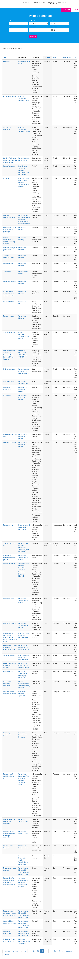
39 (38, 951)
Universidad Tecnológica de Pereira (23, 558)
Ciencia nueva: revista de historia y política (9, 558)
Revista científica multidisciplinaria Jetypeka (8, 776)
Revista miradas (8, 598)
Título (10, 20)
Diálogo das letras (9, 369)
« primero (7, 951)
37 (29, 951)
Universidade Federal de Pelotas (22, 397)
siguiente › (69, 951)
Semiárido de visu (9, 655)
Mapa (76, 10)
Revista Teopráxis (9, 166)
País (51, 20)
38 (34, 951)
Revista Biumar (8, 263)
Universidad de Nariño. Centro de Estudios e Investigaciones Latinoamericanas (24, 219)
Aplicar (33, 36)
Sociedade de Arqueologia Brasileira (22, 389)
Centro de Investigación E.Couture (22, 735)
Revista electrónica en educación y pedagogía (9, 229)
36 (25, 951)
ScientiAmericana (9, 381)
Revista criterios (8, 316)
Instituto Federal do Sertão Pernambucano (23, 635)
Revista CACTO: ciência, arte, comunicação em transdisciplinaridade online (10, 637)
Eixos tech (6, 178)
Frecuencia (53, 27)
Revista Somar (8, 525)
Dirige (76, 57)
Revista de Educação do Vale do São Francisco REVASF (10, 647)
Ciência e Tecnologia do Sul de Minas (24, 184)
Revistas (26, 2)
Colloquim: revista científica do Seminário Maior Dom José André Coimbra (9, 355)
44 (59, 951)
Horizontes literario (9, 282)
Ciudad (11, 27)
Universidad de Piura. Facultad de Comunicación (24, 933)
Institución (32, 27)
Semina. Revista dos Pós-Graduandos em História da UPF (10, 160)
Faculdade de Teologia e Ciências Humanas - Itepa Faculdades (23, 170)
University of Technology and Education (23, 550)
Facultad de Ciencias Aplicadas (22, 694)
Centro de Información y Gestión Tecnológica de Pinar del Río (23, 860)
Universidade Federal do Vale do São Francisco (23, 647)
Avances (6, 856)
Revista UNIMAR (8, 302)
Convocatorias (39, 2)
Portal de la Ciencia (9, 96)
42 (50, 951)
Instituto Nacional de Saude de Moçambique (24, 527)
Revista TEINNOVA (9, 563)
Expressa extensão (9, 442)
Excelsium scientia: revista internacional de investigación (9, 294)
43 (55, 951)
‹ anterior (15, 951)
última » (6, 954)
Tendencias (7, 271)
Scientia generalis (9, 332)
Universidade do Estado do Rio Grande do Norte (23, 371)
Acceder (53, 4)
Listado (67, 10)
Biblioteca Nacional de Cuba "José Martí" (24, 941)
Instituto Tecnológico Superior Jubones (24, 98)
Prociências (7, 395)
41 (46, 951)
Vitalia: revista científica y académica (7, 684)
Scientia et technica (9, 623)
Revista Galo (7, 61)
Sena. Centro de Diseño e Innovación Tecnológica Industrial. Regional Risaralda (23, 570)
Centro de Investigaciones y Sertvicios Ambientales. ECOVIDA (24, 882)
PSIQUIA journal (8, 671)
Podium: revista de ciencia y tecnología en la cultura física (9, 913)
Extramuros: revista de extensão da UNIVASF (9, 665)
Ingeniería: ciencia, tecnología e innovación (9, 821)
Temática (32, 20)
